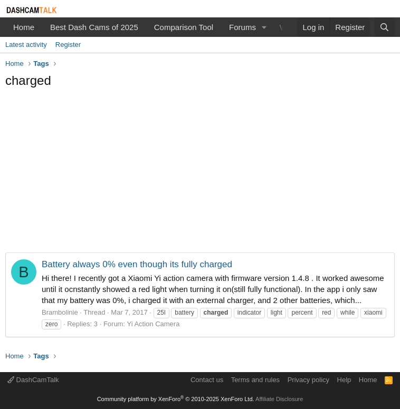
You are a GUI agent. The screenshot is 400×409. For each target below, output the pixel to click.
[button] (264, 27)
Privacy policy (308, 380)
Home (23, 27)
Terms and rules (255, 380)
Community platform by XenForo (175, 399)
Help (344, 380)
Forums (242, 27)
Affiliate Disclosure (279, 399)
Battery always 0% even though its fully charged (137, 264)
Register (68, 44)
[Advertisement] (200, 173)
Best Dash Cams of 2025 (94, 27)
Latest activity (26, 44)
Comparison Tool (183, 27)
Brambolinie (60, 312)
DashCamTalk (33, 380)
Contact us (207, 380)
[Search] (384, 27)
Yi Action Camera (153, 324)
